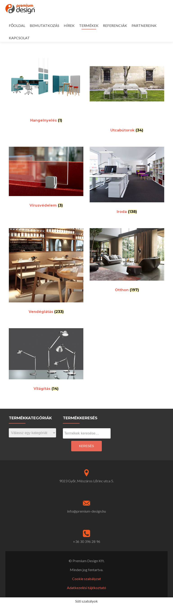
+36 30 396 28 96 (86, 541)
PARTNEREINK (144, 25)
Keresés (86, 446)
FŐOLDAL (17, 25)
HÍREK (69, 25)
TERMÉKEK (88, 25)
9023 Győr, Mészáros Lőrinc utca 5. (86, 481)
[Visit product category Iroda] (127, 182)
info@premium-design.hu (86, 511)
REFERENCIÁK (115, 25)
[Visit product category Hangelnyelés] (46, 86)
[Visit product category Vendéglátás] (46, 272)
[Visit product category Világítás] (46, 361)
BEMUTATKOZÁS (44, 25)
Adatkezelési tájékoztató (86, 587)
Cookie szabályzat (86, 579)
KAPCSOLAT (19, 38)
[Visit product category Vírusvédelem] (46, 179)
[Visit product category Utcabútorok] (127, 91)
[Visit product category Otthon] (127, 262)
